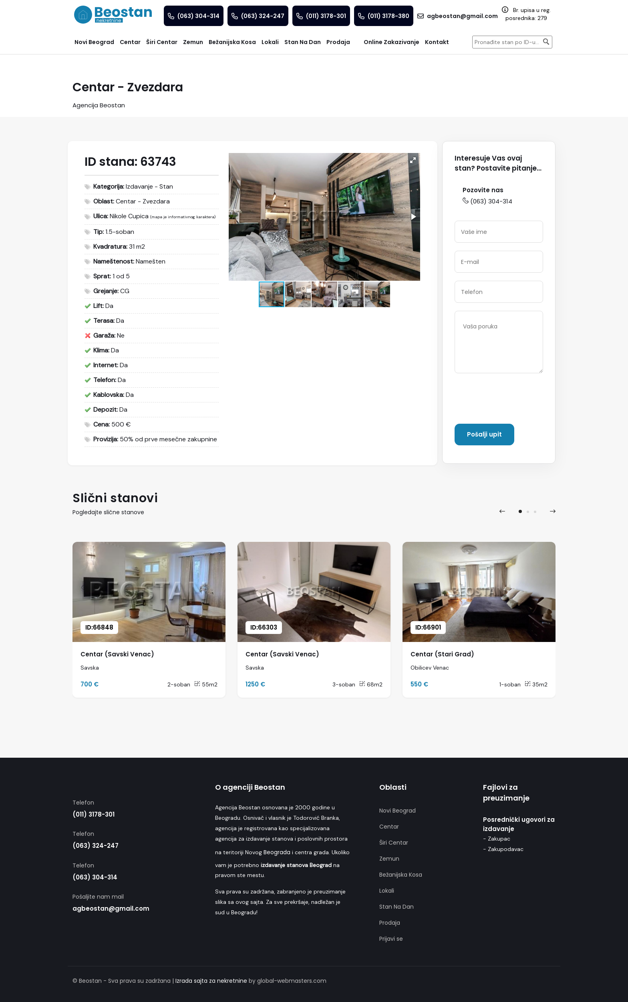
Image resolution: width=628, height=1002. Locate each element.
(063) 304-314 (487, 201)
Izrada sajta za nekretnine (211, 981)
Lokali (386, 891)
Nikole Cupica (129, 216)
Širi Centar (393, 843)
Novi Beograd (397, 811)
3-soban (343, 684)
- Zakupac (496, 838)
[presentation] (515, 400)
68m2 (370, 684)
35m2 (536, 684)
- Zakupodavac (503, 849)
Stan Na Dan (396, 907)
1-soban (510, 684)
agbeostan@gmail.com (110, 908)
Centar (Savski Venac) (117, 654)
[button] (413, 160)
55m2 (205, 684)
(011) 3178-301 (93, 814)
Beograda (277, 852)
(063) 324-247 (95, 845)
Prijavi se (391, 939)
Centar (389, 827)
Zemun (389, 859)
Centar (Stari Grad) (442, 654)
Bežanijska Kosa (400, 875)
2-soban (178, 684)
